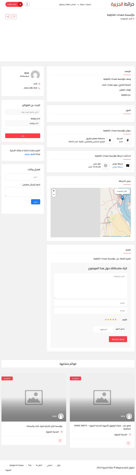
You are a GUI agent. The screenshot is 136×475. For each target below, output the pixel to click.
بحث (22, 136)
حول (58, 465)
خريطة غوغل (117, 167)
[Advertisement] (68, 39)
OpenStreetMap (116, 236)
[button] (122, 198)
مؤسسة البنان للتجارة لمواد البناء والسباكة (44, 426)
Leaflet (127, 236)
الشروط (8, 470)
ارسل (36, 202)
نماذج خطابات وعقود (67, 4)
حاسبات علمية (85, 4)
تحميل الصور (120, 328)
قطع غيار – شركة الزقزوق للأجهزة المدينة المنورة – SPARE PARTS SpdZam (102, 427)
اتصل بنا (39, 465)
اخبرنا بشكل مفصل (31, 184)
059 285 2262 (32, 88)
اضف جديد (30, 154)
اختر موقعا (35, 118)
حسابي (49, 465)
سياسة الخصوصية (17, 465)
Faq (29, 465)
